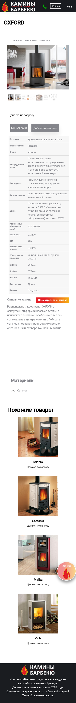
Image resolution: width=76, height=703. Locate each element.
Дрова (31, 284)
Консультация (19, 128)
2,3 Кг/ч (32, 248)
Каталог (22, 390)
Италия (32, 152)
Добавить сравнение (45, 128)
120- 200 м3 (34, 226)
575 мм (32, 271)
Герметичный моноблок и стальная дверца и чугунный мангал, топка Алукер (44, 183)
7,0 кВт (31, 234)
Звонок (55, 6)
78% (30, 241)
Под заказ (33, 290)
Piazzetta (33, 145)
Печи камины (31, 40)
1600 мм (32, 277)
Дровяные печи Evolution (42, 139)
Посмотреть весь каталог (52, 300)
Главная (17, 40)
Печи (59, 139)
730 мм (32, 265)
